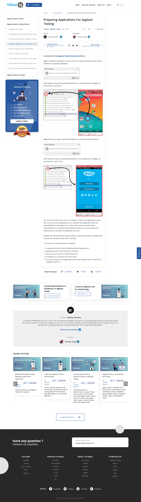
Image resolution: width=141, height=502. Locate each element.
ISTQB (56, 473)
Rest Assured (56, 463)
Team (26, 470)
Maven (115, 470)
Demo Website (26, 467)
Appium (115, 463)
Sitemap (25, 473)
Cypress (85, 466)
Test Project (85, 460)
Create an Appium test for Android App (21, 49)
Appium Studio (57, 13)
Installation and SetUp (15, 29)
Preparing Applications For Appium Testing (23, 44)
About (109, 5)
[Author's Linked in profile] (61, 37)
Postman (56, 466)
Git (55, 479)
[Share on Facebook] (69, 45)
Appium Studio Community (68, 56)
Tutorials (26, 460)
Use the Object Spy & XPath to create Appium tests (23, 58)
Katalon (85, 463)
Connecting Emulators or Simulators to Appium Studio (23, 39)
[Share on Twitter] (73, 45)
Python (85, 473)
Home (77, 5)
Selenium (56, 460)
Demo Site (101, 5)
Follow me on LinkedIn (70, 329)
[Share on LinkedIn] (77, 45)
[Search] (125, 5)
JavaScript (85, 476)
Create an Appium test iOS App (18, 54)
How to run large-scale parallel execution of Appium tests (23, 68)
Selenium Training (88, 5)
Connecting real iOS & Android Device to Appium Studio (23, 34)
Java (115, 473)
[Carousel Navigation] (70, 383)
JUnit (115, 467)
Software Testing (115, 460)
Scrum (56, 476)
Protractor (85, 469)
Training (25, 463)
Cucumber (55, 469)
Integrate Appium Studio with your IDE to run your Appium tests (23, 63)
